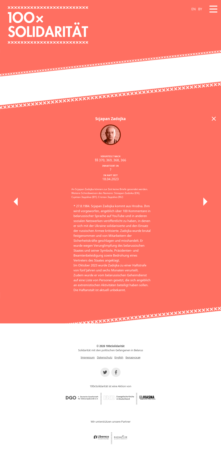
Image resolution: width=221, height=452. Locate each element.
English (118, 357)
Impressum (88, 357)
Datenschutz (104, 357)
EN (193, 9)
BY (200, 9)
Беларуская (133, 357)
